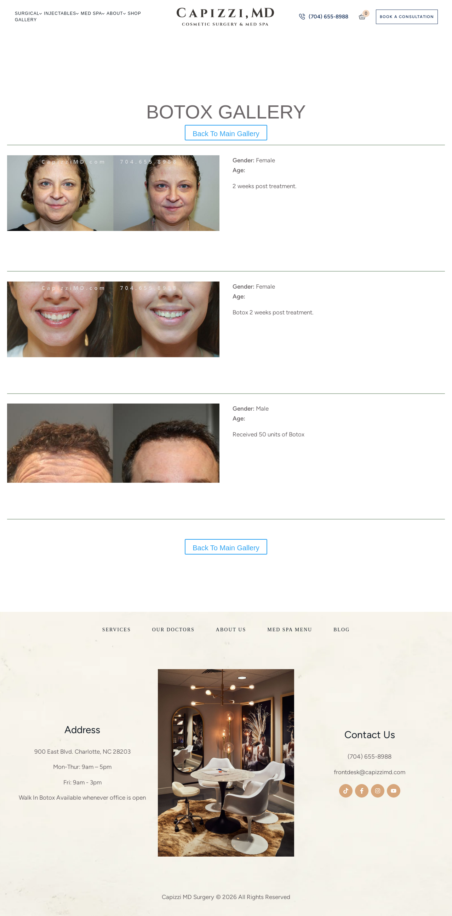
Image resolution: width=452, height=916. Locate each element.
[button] (40, 14)
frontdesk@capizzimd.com (369, 772)
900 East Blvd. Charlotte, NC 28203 (82, 751)
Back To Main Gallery (226, 134)
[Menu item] (28, 13)
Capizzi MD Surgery (188, 896)
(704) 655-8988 (369, 756)
